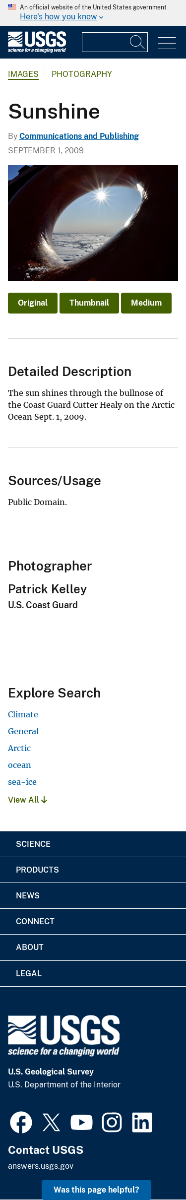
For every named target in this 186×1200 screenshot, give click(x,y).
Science (33, 844)
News (28, 895)
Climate (23, 714)
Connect (35, 921)
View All (27, 800)
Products (37, 870)
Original (33, 303)
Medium (146, 303)
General (23, 731)
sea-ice (22, 782)
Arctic (19, 748)
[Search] (138, 42)
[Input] (115, 42)
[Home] (37, 50)
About (30, 947)
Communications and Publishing (79, 136)
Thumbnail (89, 303)
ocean (19, 765)
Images (23, 74)
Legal (29, 973)
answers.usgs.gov (40, 1166)
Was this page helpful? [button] (96, 1190)
